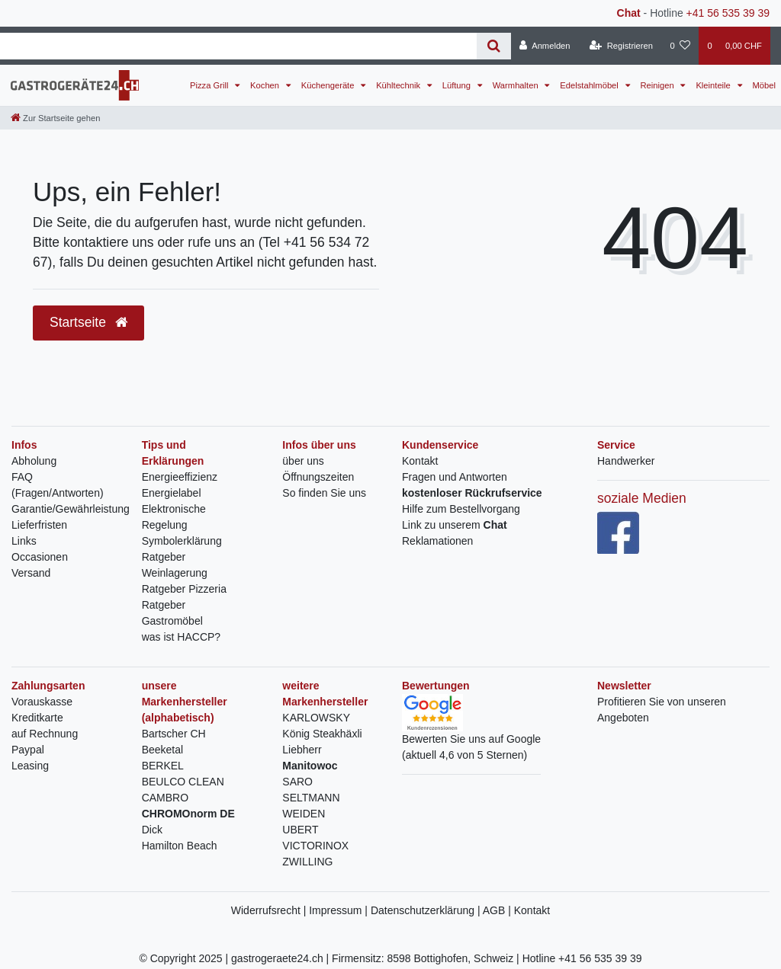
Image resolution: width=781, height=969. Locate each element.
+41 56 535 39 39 (728, 13)
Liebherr (301, 750)
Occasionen (39, 557)
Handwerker (625, 461)
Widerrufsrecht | (270, 910)
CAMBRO (165, 798)
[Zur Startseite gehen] (55, 118)
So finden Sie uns (324, 493)
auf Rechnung (44, 734)
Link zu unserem (454, 525)
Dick (152, 829)
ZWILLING (307, 861)
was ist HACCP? (181, 637)
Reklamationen (437, 541)
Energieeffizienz (179, 477)
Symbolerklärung (182, 541)
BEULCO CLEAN (183, 782)
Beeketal (162, 750)
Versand (30, 573)
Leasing (30, 766)
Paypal (27, 750)
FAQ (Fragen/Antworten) (57, 485)
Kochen (265, 85)
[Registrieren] (621, 46)
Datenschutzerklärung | (427, 910)
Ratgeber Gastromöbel (172, 613)
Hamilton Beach (179, 845)
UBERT (300, 829)
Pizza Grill (210, 85)
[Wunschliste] (680, 46)
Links (24, 541)
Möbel (764, 85)
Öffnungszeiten (318, 477)
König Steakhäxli (322, 734)
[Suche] (494, 46)
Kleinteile (714, 85)
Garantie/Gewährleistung (70, 509)
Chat (629, 13)
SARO (297, 782)
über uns (302, 461)
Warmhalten (517, 85)
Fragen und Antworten (454, 477)
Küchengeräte (329, 85)
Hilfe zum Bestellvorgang (461, 509)
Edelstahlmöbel (590, 85)
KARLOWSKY (316, 718)
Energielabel (171, 493)
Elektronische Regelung (174, 517)
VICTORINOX (315, 845)
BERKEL (163, 766)
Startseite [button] (88, 322)
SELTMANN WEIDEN (310, 806)
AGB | (498, 910)
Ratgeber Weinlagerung (174, 565)
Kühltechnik (399, 85)
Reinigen (659, 85)
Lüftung (457, 85)
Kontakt (420, 461)
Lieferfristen (39, 525)
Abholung (33, 461)
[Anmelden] (545, 46)
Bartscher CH (174, 734)
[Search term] (238, 46)
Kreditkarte (37, 718)
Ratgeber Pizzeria (184, 589)
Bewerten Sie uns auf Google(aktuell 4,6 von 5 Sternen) (471, 733)
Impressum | (340, 910)
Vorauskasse (41, 702)
